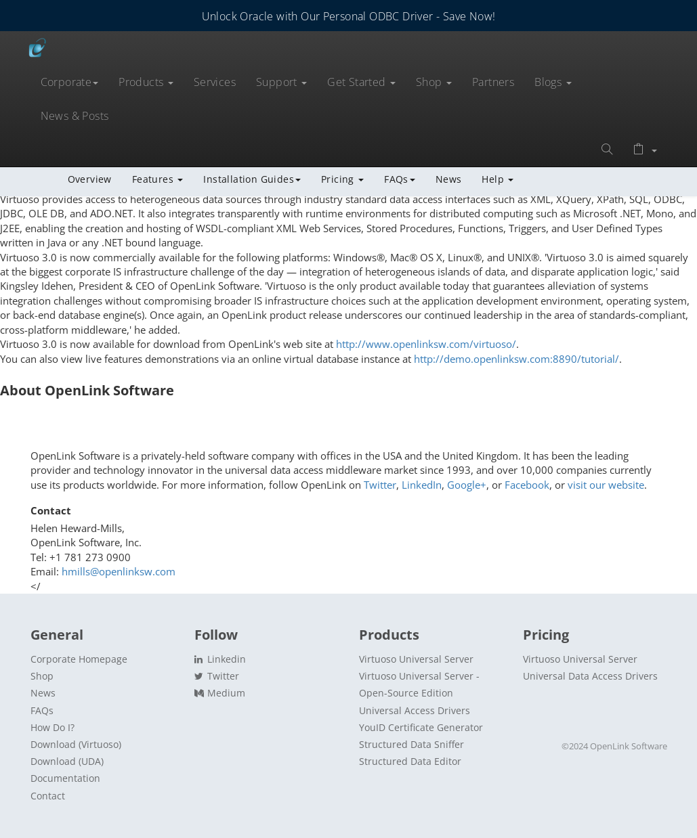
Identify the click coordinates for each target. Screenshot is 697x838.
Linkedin (220, 659)
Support (281, 81)
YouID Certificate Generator (421, 727)
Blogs (552, 81)
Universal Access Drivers (414, 710)
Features (158, 179)
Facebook (527, 484)
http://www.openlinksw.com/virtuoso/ (426, 344)
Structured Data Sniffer (411, 744)
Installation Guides (252, 179)
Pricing (342, 179)
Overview (90, 179)
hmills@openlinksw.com (118, 571)
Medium (219, 692)
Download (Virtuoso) (75, 744)
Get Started (361, 81)
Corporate (70, 81)
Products (146, 81)
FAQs (399, 179)
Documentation (65, 778)
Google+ (466, 484)
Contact (47, 795)
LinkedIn (422, 484)
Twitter (380, 484)
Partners (493, 81)
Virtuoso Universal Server (416, 659)
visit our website (606, 484)
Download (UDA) (67, 761)
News (449, 179)
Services (215, 81)
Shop (434, 81)
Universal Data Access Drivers (590, 675)
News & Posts (75, 115)
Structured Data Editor (410, 761)
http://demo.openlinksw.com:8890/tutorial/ (516, 359)
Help (497, 179)
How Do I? (52, 727)
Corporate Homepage (78, 659)
